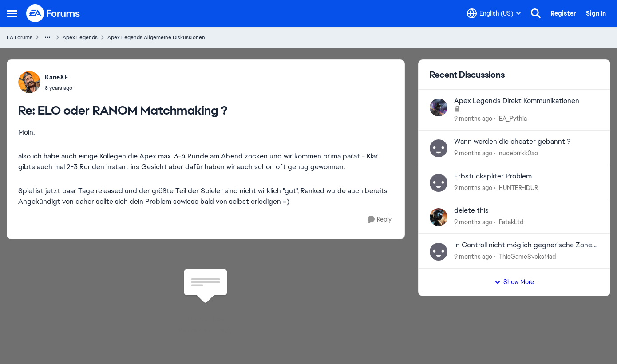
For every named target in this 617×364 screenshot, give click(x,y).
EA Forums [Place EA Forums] (19, 37)
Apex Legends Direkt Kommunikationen (516, 100)
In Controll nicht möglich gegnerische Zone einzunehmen (523, 245)
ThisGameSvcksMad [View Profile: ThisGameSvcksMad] (527, 257)
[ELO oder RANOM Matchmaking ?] (58, 88)
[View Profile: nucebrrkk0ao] (438, 148)
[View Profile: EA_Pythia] (438, 107)
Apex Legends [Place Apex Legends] (80, 37)
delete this (471, 210)
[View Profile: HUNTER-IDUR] (438, 183)
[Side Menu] (12, 13)
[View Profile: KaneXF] (29, 82)
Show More (514, 282)
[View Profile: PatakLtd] (438, 217)
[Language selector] (494, 13)
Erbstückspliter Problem (493, 176)
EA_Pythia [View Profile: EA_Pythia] (513, 119)
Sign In (596, 13)
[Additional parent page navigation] (47, 37)
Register (563, 13)
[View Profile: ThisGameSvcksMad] (438, 252)
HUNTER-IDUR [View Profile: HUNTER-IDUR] (518, 187)
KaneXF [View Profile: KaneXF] (56, 77)
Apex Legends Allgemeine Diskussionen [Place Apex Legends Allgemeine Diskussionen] (156, 37)
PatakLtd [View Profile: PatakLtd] (511, 222)
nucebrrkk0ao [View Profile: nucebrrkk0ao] (518, 153)
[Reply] (379, 220)
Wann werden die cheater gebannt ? (512, 141)
